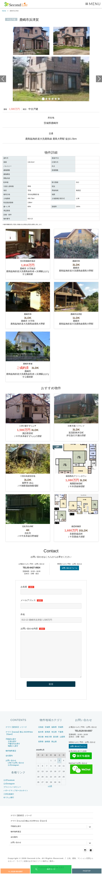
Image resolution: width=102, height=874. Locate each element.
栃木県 (40, 737)
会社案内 (9, 761)
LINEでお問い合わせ (16, 768)
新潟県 (55, 742)
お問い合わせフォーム (69, 573)
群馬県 (47, 737)
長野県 (40, 747)
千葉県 (60, 737)
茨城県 (60, 732)
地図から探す (13, 751)
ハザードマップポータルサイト (15, 796)
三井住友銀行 (8, 799)
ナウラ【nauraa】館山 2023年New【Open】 (29, 826)
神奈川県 (48, 742)
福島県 (54, 732)
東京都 (40, 742)
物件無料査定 (11, 756)
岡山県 (54, 747)
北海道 (40, 732)
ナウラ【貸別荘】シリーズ (16, 732)
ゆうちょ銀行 (8, 803)
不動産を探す (11, 744)
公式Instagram (13, 770)
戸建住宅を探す (14, 749)
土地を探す (12, 747)
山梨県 (62, 742)
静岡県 (47, 747)
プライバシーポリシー (12, 792)
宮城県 (47, 732)
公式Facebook (9, 785)
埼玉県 (54, 737)
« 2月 (50, 791)
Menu (95, 4)
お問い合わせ (11, 766)
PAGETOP (87, 871)
